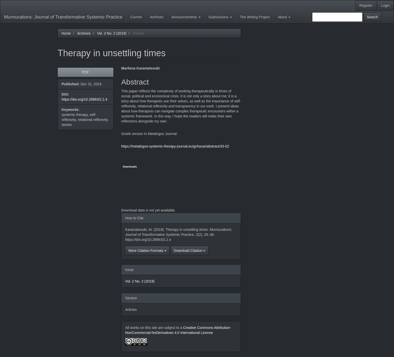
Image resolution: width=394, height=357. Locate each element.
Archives (157, 17)
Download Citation (190, 251)
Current (136, 17)
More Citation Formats (147, 251)
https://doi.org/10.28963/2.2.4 (84, 99)
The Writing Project (255, 17)
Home (66, 33)
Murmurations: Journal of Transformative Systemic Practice (63, 17)
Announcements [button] (186, 17)
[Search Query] (337, 17)
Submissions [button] (220, 17)
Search (372, 17)
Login (385, 6)
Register (366, 6)
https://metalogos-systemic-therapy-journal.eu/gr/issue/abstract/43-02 (175, 146)
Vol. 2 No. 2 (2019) (111, 33)
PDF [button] (85, 72)
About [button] (284, 17)
